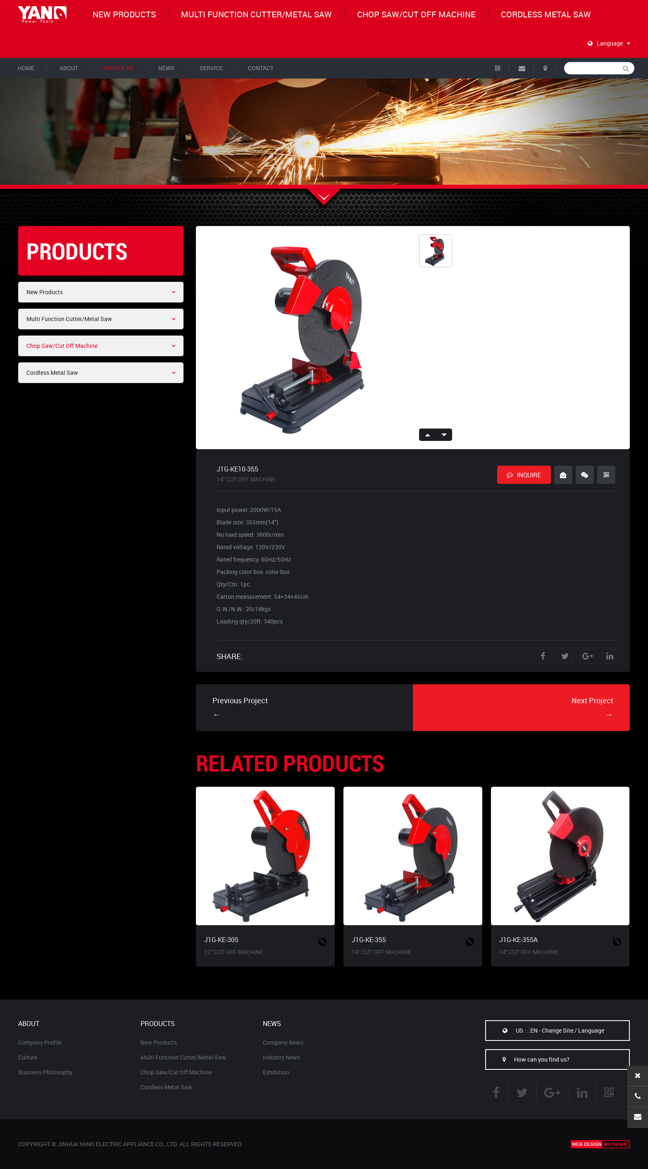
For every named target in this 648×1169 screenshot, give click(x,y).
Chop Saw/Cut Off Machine (416, 14)
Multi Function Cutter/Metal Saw (256, 14)
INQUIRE (524, 475)
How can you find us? (527, 1059)
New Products (124, 14)
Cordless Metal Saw (546, 14)
